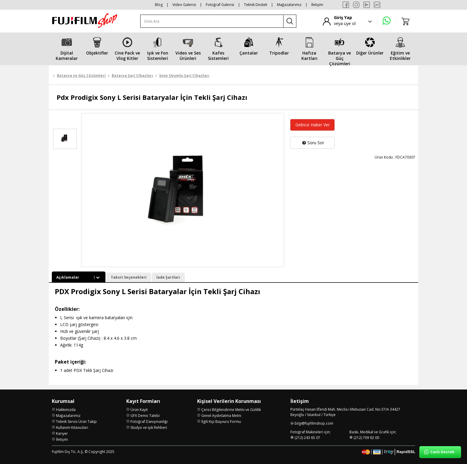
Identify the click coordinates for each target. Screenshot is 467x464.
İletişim (317, 4)
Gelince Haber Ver (312, 125)
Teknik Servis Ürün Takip (76, 421)
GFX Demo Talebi (145, 415)
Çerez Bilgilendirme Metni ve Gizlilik (231, 409)
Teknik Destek (255, 4)
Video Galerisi (184, 4)
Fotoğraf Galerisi (220, 4)
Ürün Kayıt (139, 409)
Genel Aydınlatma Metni (221, 415)
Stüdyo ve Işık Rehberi (148, 427)
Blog (159, 4)
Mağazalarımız (289, 4)
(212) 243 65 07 (307, 437)
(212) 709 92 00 (366, 437)
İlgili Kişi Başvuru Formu (221, 421)
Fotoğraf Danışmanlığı (149, 421)
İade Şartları (168, 277)
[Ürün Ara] (212, 21)
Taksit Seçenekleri (129, 277)
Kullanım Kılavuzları (72, 427)
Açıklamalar (78, 277)
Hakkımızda (66, 409)
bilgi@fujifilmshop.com (314, 423)
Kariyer (62, 433)
